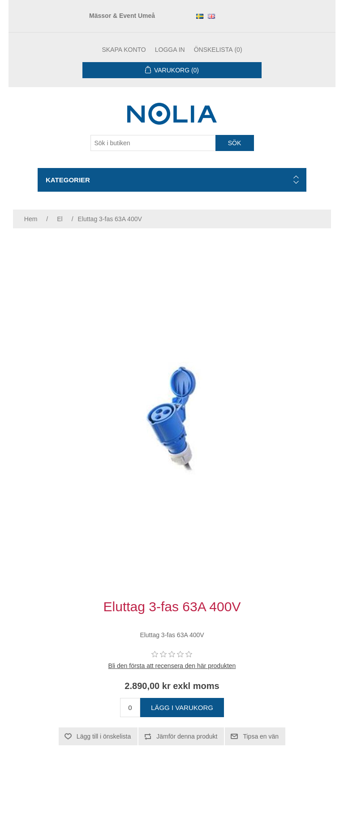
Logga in (170, 49)
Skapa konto (124, 49)
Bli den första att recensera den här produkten (172, 665)
